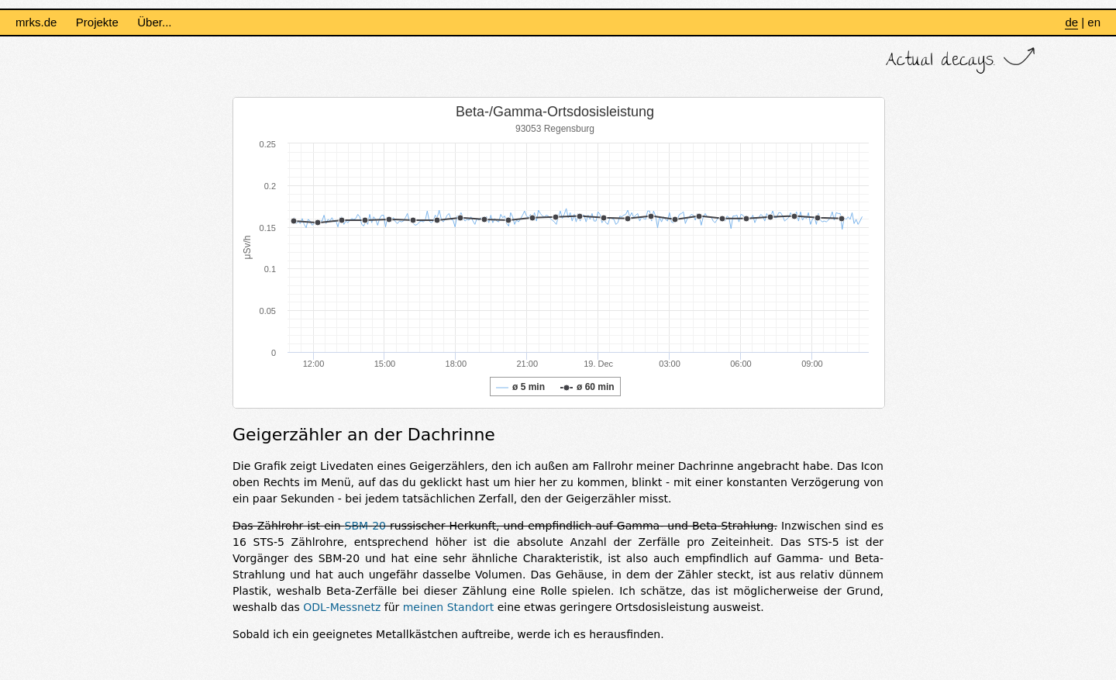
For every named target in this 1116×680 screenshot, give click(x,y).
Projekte (97, 22)
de (1071, 22)
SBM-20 (365, 525)
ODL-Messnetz (342, 607)
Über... (154, 22)
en (1093, 22)
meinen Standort (448, 607)
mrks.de (36, 22)
